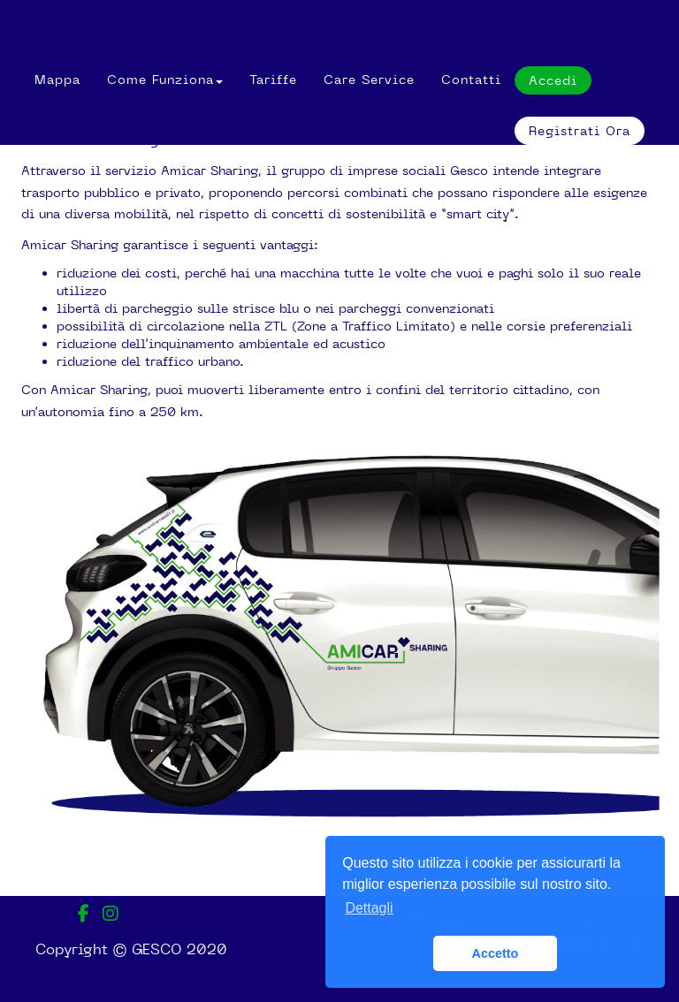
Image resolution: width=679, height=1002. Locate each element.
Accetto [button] (495, 953)
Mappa (57, 79)
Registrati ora (579, 131)
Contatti (471, 79)
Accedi (65, 12)
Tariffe (273, 79)
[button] (165, 79)
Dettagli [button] (369, 907)
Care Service (369, 79)
